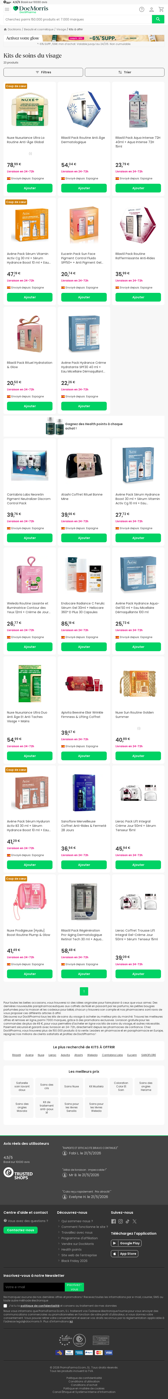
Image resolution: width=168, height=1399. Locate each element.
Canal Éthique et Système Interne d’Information (84, 1392)
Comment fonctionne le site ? (84, 1227)
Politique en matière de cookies (84, 1388)
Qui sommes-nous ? (77, 1221)
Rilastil (16, 1055)
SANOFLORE (148, 1055)
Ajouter (30, 188)
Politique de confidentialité (84, 1378)
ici (71, 1321)
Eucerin (132, 1055)
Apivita (65, 1055)
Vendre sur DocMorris (77, 1244)
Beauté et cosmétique (38, 29)
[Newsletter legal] (6, 1306)
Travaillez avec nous (77, 1232)
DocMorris (14, 29)
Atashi (78, 1055)
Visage (61, 29)
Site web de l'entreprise (79, 1255)
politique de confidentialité (40, 1306)
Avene (29, 1055)
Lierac (52, 1055)
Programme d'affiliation (79, 1238)
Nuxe (41, 1055)
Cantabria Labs (112, 1055)
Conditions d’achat (84, 1385)
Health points (71, 1249)
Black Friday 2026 (74, 1261)
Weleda (92, 1055)
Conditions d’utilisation (84, 1381)
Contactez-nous (20, 1230)
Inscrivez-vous (74, 1287)
